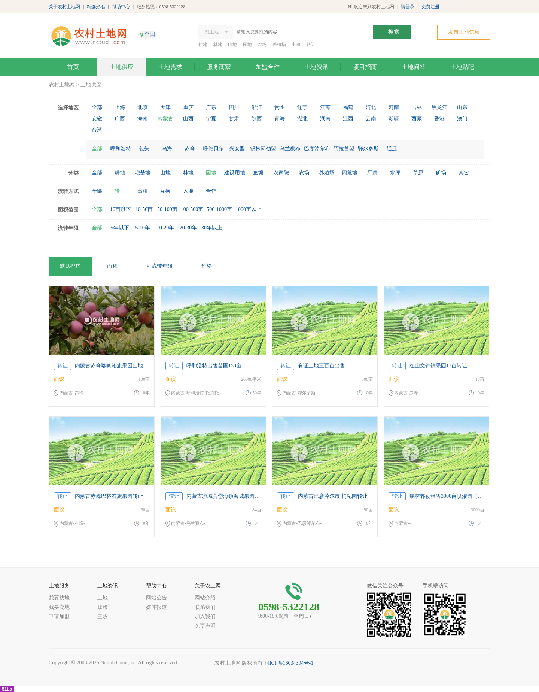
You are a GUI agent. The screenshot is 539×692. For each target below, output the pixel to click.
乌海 (167, 148)
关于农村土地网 (64, 6)
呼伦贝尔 (213, 148)
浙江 (257, 107)
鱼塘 (258, 172)
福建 (348, 107)
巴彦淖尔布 (317, 148)
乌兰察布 (290, 148)
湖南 (325, 118)
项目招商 (365, 67)
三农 (102, 616)
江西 (348, 118)
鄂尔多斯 (368, 148)
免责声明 (205, 626)
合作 (211, 191)
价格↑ (207, 266)
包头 (144, 148)
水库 (395, 172)
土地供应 (122, 67)
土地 (102, 598)
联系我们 (205, 607)
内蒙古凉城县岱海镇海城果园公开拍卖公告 (236, 496)
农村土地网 (62, 84)
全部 (97, 107)
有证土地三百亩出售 (321, 365)
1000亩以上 (248, 209)
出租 (296, 44)
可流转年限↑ (160, 266)
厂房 (372, 172)
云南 (371, 118)
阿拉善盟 (344, 148)
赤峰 (190, 148)
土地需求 (170, 67)
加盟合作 (268, 67)
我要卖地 (59, 607)
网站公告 (156, 598)
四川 (234, 107)
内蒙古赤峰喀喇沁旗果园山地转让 (114, 365)
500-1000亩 (219, 209)
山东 (462, 107)
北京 (142, 107)
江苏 (325, 107)
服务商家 (219, 67)
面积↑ (113, 266)
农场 (262, 44)
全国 (149, 34)
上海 (120, 107)
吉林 (416, 107)
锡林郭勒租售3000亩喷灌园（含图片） (454, 496)
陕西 (257, 118)
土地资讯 (316, 67)
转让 (311, 44)
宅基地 (142, 172)
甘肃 (234, 118)
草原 (418, 172)
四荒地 (349, 172)
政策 (102, 607)
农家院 (281, 172)
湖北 (302, 118)
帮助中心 (121, 6)
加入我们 (205, 616)
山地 (232, 44)
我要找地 (59, 598)
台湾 (97, 130)
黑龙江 (439, 107)
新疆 (394, 118)
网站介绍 (205, 598)
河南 (394, 107)
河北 (371, 107)
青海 (279, 118)
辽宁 (302, 107)
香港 (439, 118)
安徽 (97, 118)
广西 (120, 118)
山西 (188, 118)
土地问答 (414, 67)
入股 (188, 191)
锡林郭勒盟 (263, 148)
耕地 (202, 44)
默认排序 (70, 266)
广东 (211, 107)
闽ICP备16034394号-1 (288, 663)
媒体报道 (156, 607)
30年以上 (211, 228)
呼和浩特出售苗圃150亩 (213, 365)
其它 (464, 172)
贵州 (279, 107)
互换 (165, 191)
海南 (142, 118)
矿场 (441, 172)
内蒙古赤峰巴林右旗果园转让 (109, 496)
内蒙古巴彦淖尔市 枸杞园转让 (333, 496)
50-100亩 (167, 209)
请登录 (407, 6)
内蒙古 (165, 118)
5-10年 (142, 228)
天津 (165, 107)
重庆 (188, 107)
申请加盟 (59, 616)
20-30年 (188, 228)
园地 (247, 44)
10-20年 (165, 228)
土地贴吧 (462, 67)
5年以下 (120, 228)
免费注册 (430, 6)
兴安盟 (237, 148)
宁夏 (211, 118)
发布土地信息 (463, 32)
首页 (73, 67)
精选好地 (96, 6)
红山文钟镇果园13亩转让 (438, 365)
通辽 (392, 148)
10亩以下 (120, 209)
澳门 (462, 118)
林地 (217, 44)
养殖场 (279, 44)
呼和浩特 (120, 148)
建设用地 (234, 172)
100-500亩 (192, 209)
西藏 (416, 118)
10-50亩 (144, 209)
